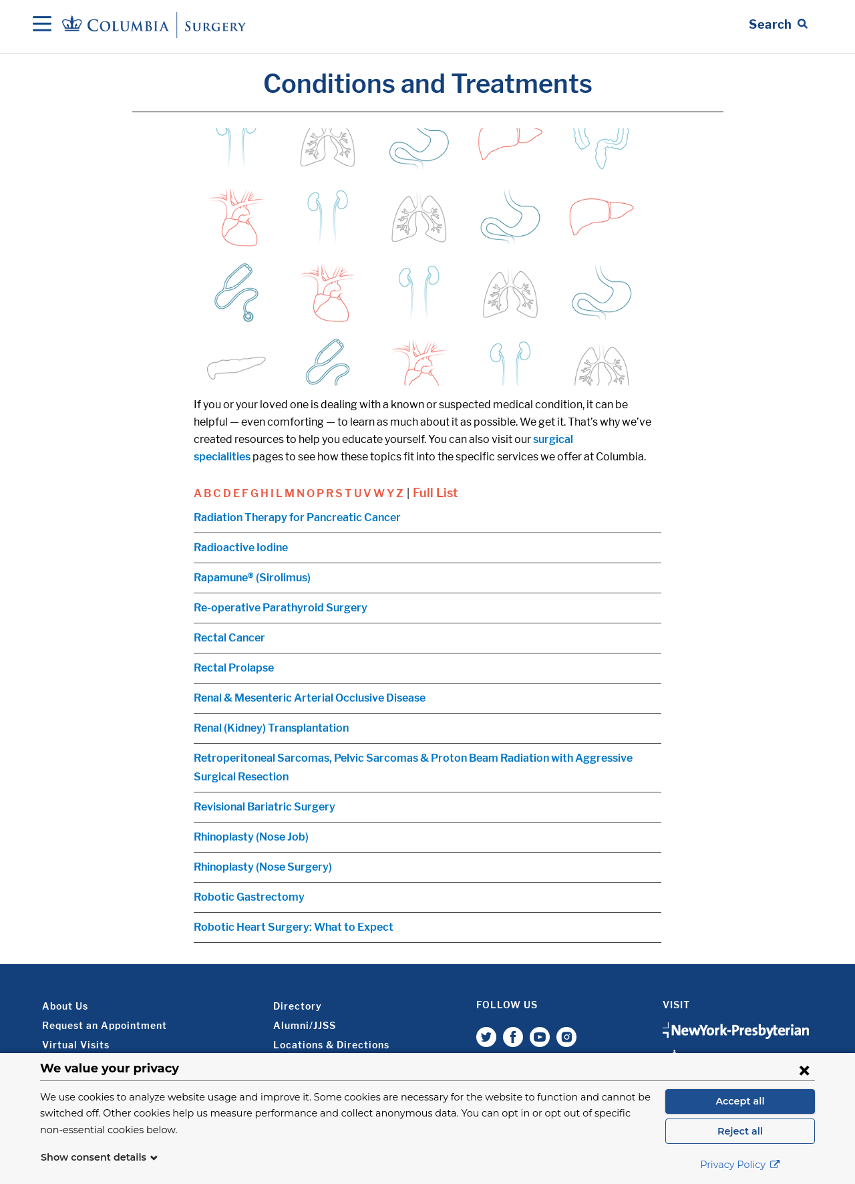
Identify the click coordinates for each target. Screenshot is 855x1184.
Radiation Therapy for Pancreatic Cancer (297, 517)
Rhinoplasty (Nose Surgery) (263, 867)
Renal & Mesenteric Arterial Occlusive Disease (309, 698)
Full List (435, 493)
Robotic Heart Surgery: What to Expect (293, 927)
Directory (297, 1006)
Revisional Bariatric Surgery (264, 806)
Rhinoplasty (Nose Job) (251, 837)
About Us (65, 1006)
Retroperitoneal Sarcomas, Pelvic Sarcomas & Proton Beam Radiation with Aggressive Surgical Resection (413, 767)
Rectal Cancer (229, 637)
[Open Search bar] (778, 24)
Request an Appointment (104, 1025)
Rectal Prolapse (234, 667)
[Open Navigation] (42, 25)
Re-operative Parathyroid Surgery (280, 607)
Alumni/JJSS (304, 1025)
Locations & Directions (331, 1044)
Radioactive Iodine (241, 547)
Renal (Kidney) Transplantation (271, 728)
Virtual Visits (76, 1044)
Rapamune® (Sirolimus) (252, 577)
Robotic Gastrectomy (249, 897)
